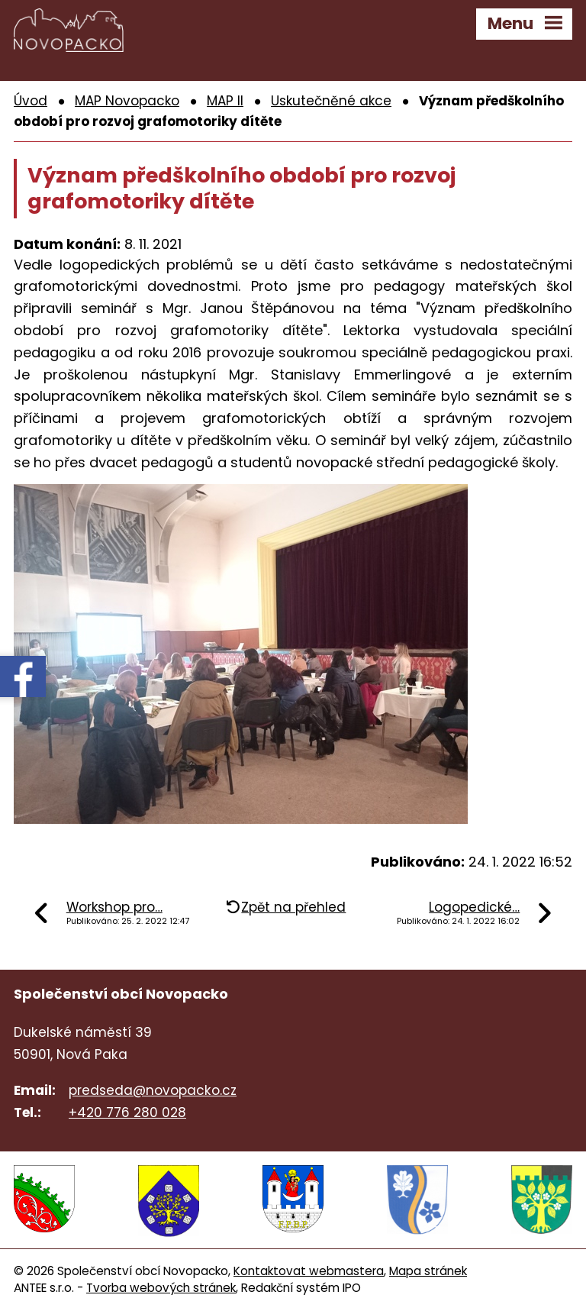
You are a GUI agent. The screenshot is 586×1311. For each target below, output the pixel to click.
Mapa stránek (428, 1271)
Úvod (30, 101)
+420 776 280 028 (127, 1112)
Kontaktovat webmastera (308, 1271)
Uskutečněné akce (331, 101)
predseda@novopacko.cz (153, 1090)
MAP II (225, 101)
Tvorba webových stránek (161, 1288)
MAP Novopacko (127, 101)
